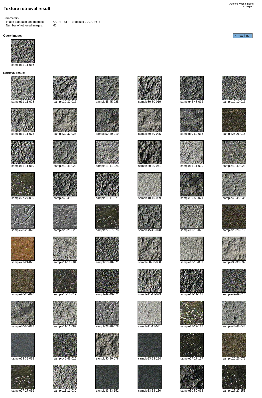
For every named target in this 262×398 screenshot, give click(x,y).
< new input (242, 35)
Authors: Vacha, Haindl (241, 3)
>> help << (248, 6)
